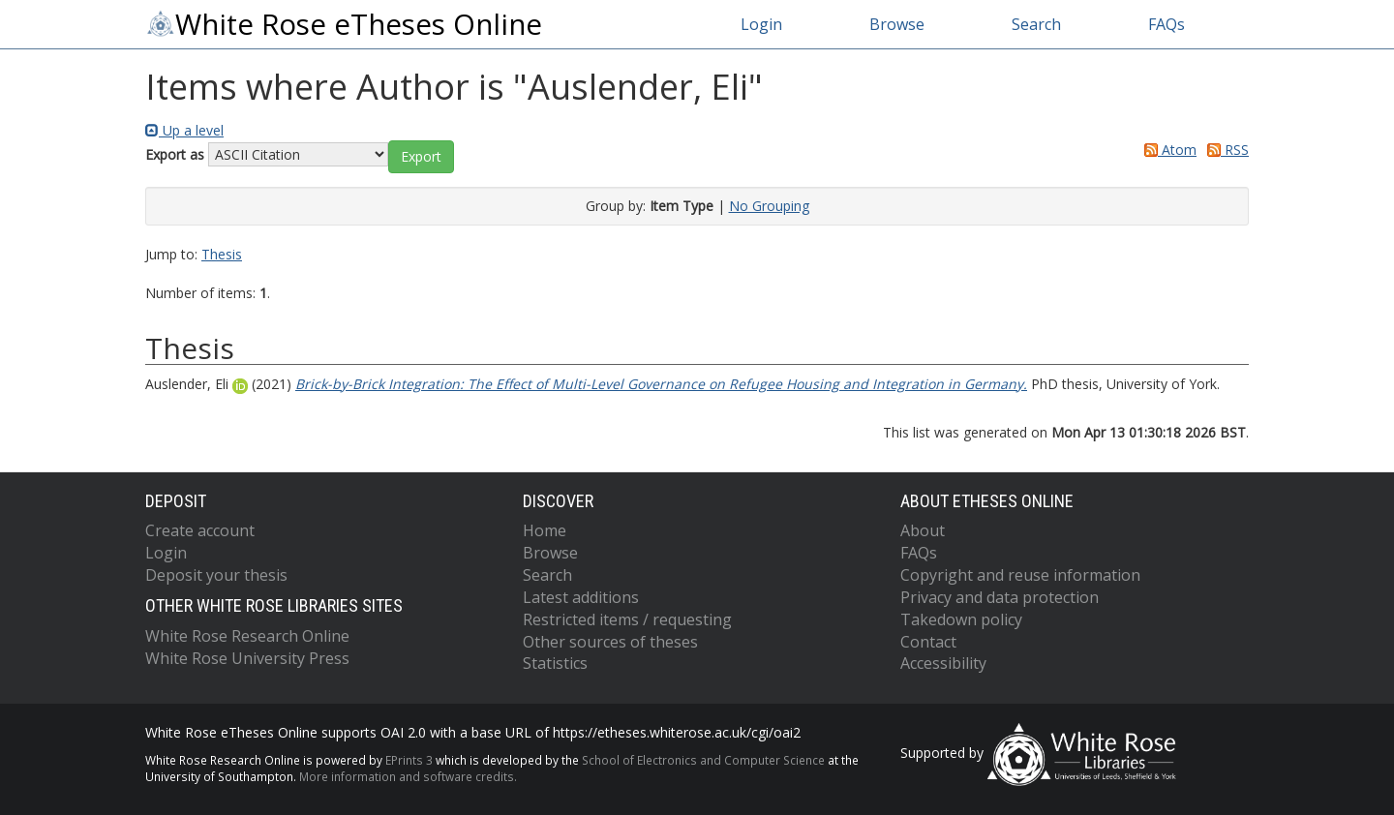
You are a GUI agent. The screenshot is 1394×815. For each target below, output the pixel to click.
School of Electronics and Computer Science (703, 760)
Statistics (555, 663)
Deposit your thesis (216, 575)
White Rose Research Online (247, 636)
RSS (1224, 149)
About (922, 530)
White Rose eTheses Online (343, 24)
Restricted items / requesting (627, 619)
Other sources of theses (610, 641)
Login (761, 24)
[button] (421, 156)
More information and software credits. (408, 776)
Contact (928, 641)
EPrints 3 (409, 760)
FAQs (1166, 24)
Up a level (184, 130)
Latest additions (581, 597)
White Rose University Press (247, 658)
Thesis (221, 254)
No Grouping (769, 205)
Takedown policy (961, 619)
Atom (1167, 149)
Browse (896, 24)
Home (544, 530)
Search (1036, 24)
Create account (200, 530)
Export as (174, 154)
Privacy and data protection (999, 597)
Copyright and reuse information (1020, 575)
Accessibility (943, 663)
